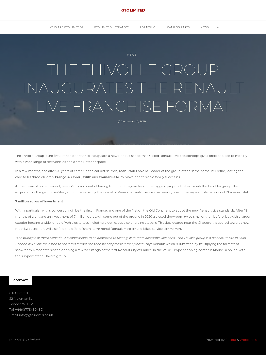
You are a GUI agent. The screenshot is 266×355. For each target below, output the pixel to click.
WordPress (248, 340)
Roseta (230, 340)
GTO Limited (133, 10)
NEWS (131, 54)
